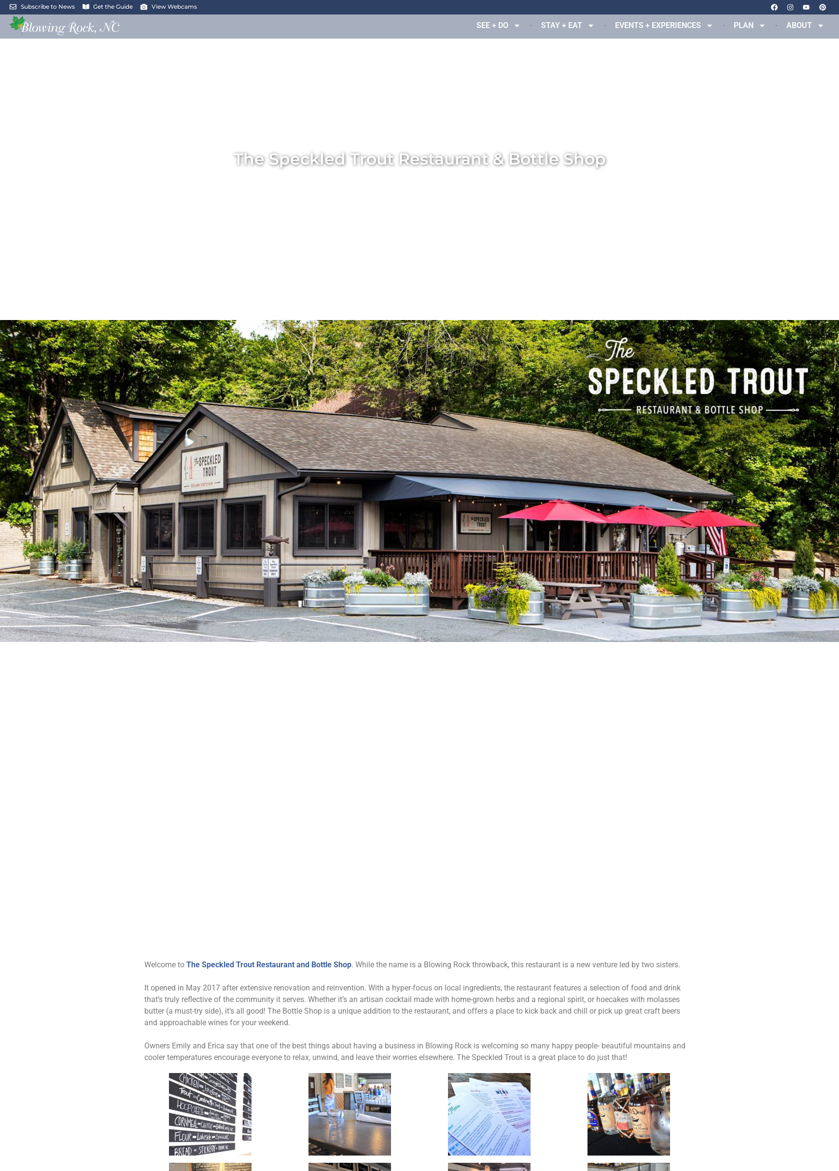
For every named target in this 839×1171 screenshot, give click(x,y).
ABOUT (805, 25)
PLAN (750, 25)
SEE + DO (498, 25)
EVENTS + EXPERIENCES (664, 25)
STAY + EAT (568, 25)
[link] (268, 964)
